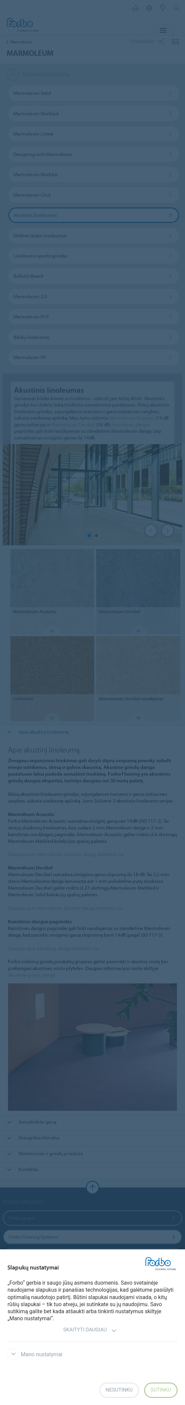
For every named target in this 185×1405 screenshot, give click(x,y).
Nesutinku (119, 1390)
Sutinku (160, 1390)
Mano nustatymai (34, 1354)
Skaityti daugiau (90, 1330)
